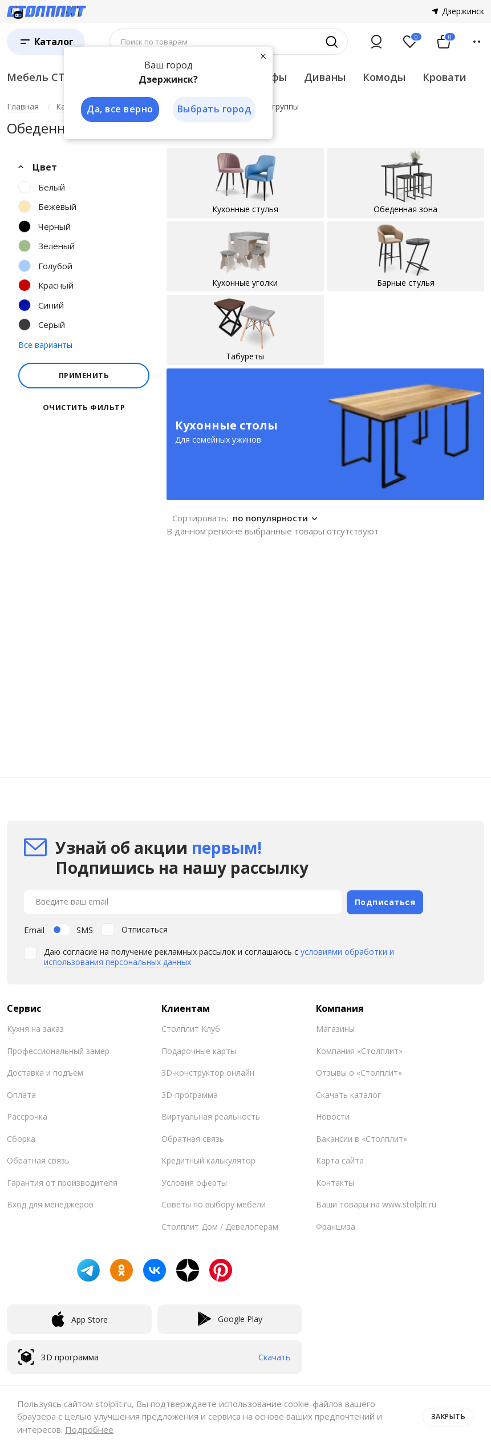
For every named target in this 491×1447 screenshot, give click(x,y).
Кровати (444, 77)
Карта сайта (340, 1158)
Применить (84, 375)
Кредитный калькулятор (208, 1158)
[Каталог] (46, 42)
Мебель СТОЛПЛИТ (59, 77)
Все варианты (45, 344)
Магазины (335, 1027)
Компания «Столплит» (359, 1049)
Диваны (325, 77)
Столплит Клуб (190, 1027)
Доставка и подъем (45, 1070)
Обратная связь (38, 1158)
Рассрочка (27, 1114)
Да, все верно (119, 109)
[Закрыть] (263, 56)
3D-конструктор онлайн (207, 1070)
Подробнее (89, 1429)
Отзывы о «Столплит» (359, 1070)
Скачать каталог (348, 1093)
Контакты (335, 1181)
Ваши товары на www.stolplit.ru (376, 1202)
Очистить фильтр (84, 407)
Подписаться (385, 900)
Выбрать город (214, 109)
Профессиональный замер (58, 1049)
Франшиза (335, 1224)
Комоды (384, 77)
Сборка (21, 1137)
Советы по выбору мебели (213, 1202)
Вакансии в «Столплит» (361, 1137)
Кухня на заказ (35, 1027)
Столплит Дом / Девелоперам (219, 1224)
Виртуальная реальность (210, 1114)
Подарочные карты (198, 1049)
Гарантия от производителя (62, 1181)
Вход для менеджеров (50, 1202)
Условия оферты (194, 1181)
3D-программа (189, 1093)
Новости (333, 1114)
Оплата (21, 1093)
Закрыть (446, 1416)
